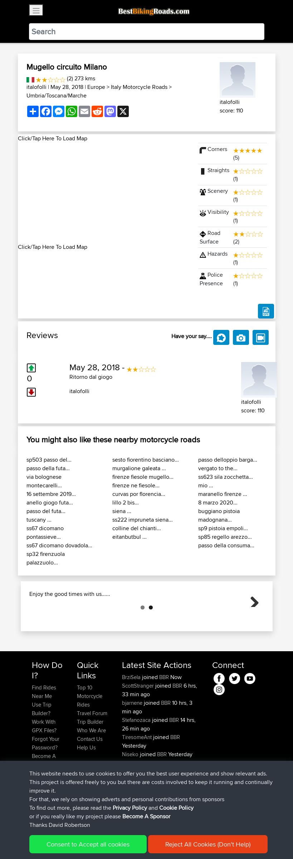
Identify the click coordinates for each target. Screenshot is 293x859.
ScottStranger (138, 721)
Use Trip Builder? (42, 745)
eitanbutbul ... (129, 537)
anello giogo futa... (49, 502)
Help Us (86, 783)
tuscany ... (39, 520)
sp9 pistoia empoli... (223, 528)
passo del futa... (45, 511)
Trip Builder (90, 757)
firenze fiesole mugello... (143, 477)
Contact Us (90, 774)
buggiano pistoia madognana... (219, 515)
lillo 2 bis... (125, 502)
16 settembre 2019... (51, 494)
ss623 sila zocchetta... (225, 477)
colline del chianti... (136, 528)
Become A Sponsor (44, 796)
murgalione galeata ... (139, 468)
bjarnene (133, 738)
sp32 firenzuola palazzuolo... (45, 558)
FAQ (36, 809)
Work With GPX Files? (44, 762)
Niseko (131, 790)
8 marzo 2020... (218, 502)
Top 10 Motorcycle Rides (89, 731)
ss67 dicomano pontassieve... (45, 532)
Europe (96, 87)
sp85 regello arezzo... (225, 537)
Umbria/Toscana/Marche (56, 95)
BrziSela (132, 713)
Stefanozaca (137, 755)
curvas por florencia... (138, 494)
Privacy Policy (127, 843)
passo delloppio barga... (227, 460)
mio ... (205, 485)
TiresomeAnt (137, 773)
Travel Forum (92, 749)
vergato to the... (218, 468)
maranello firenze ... (222, 494)
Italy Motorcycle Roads (139, 87)
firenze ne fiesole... (136, 485)
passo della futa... (48, 468)
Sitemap (98, 843)
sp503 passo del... (49, 460)
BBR (164, 713)
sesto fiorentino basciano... (145, 460)
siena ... (121, 511)
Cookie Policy (163, 843)
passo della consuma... (226, 545)
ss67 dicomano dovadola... (59, 545)
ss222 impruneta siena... (142, 520)
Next (252, 618)
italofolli (36, 87)
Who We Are (91, 766)
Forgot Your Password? (45, 779)
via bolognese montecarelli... (44, 481)
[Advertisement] (104, 193)
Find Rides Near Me (44, 727)
